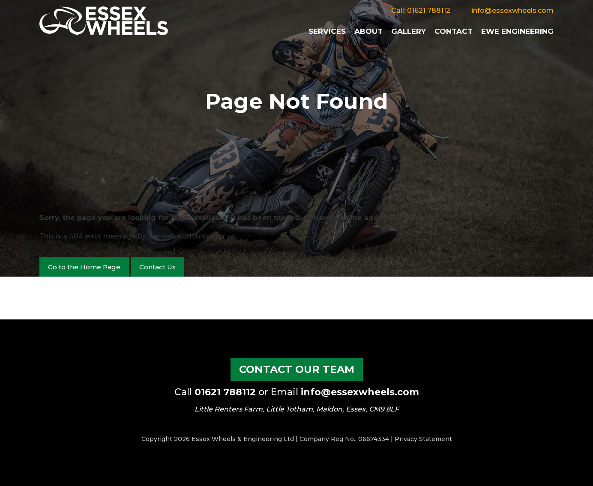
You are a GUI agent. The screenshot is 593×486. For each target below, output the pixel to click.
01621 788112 (428, 10)
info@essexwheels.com (512, 10)
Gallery (408, 31)
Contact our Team (296, 369)
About (368, 31)
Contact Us (157, 267)
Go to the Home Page (84, 267)
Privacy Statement (423, 439)
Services (327, 31)
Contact (453, 31)
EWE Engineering (517, 31)
